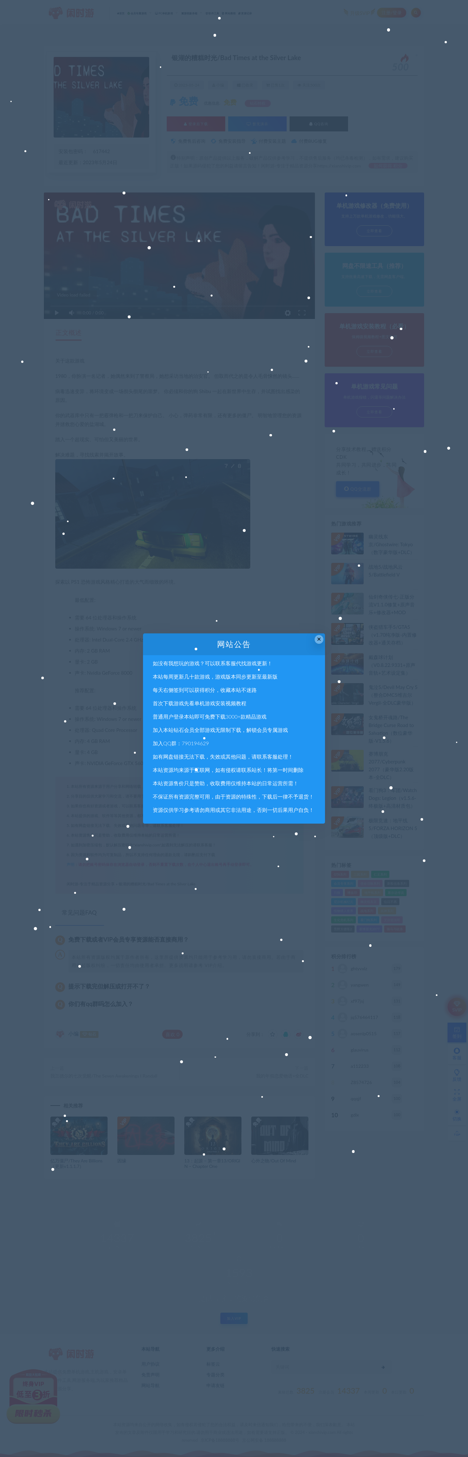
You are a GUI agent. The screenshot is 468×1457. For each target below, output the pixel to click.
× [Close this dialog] (319, 639)
